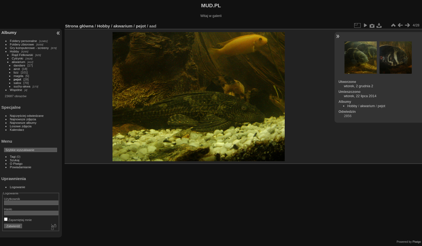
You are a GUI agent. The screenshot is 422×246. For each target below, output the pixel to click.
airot (17, 69)
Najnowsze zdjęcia (23, 119)
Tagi (13, 156)
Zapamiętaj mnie (18, 220)
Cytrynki (17, 58)
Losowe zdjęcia (20, 126)
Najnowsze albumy (23, 122)
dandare (19, 65)
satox (17, 83)
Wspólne (16, 90)
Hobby (14, 51)
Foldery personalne (23, 41)
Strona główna (79, 26)
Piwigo (417, 241)
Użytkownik (12, 199)
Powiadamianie (20, 167)
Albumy (8, 32)
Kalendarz (17, 129)
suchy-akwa (22, 86)
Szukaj (14, 160)
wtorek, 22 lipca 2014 (360, 96)
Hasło (8, 209)
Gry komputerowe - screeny (29, 48)
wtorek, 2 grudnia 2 (358, 86)
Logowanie (17, 187)
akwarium (18, 62)
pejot (17, 79)
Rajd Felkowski (22, 55)
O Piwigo (16, 163)
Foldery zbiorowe (22, 44)
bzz (16, 72)
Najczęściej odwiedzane (27, 115)
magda (18, 76)
